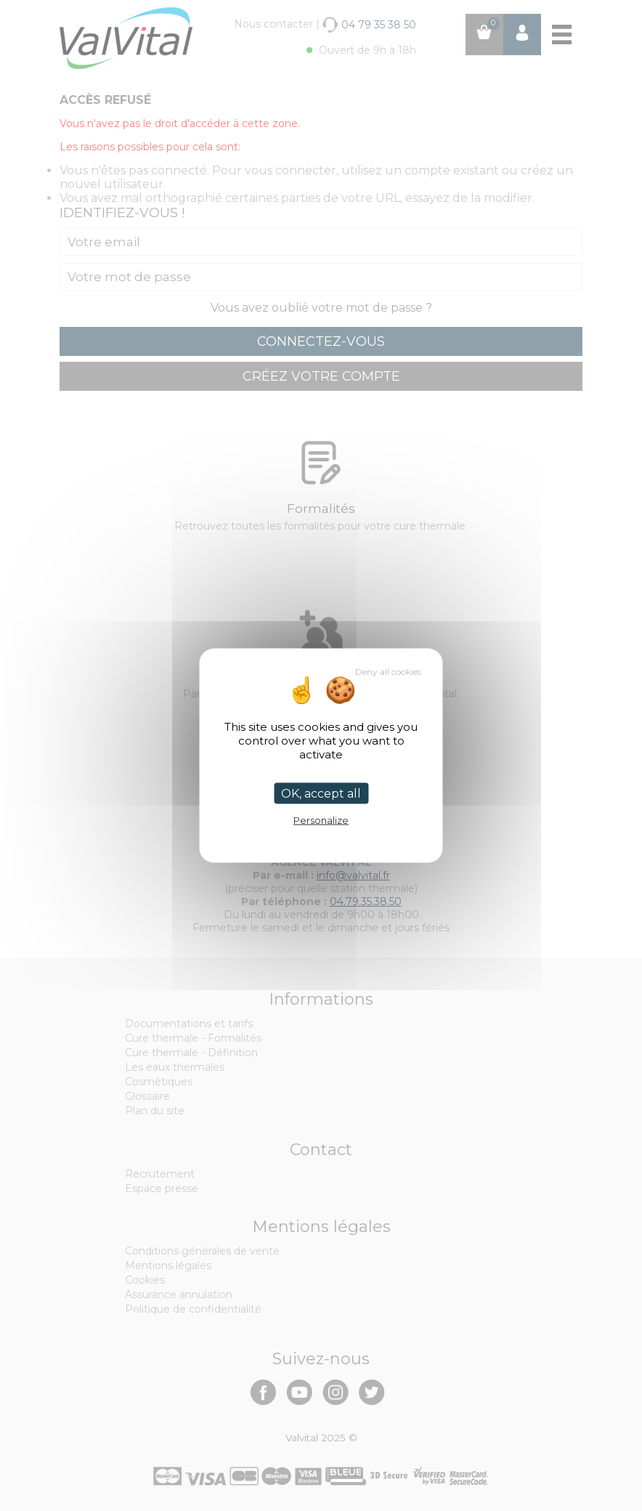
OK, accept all (321, 794)
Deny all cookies (388, 671)
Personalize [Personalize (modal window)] (321, 820)
